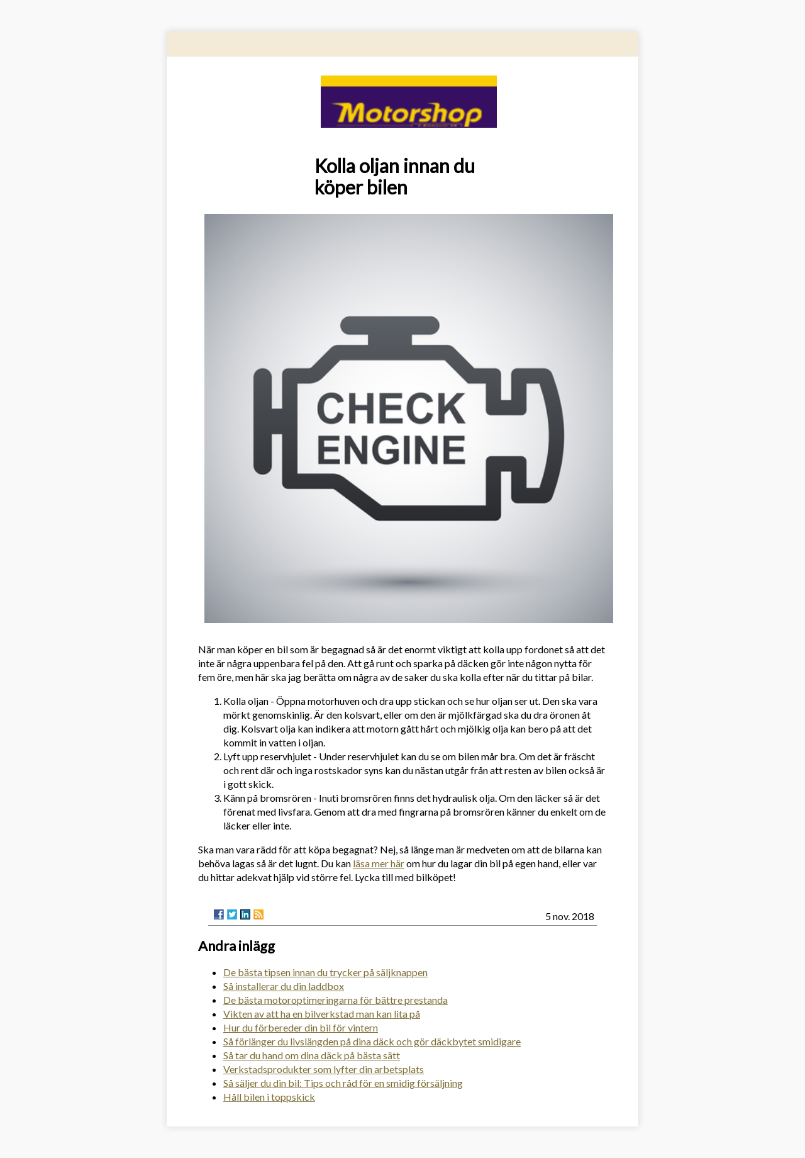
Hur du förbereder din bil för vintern (300, 1027)
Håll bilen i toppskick (269, 1097)
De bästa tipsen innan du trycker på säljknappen (325, 972)
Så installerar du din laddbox (283, 986)
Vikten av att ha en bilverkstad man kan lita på (321, 1014)
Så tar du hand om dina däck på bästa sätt (311, 1055)
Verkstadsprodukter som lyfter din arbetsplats (323, 1069)
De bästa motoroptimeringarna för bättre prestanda (335, 1000)
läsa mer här (378, 863)
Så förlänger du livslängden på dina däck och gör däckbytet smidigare (372, 1041)
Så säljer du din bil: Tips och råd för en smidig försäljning (343, 1083)
